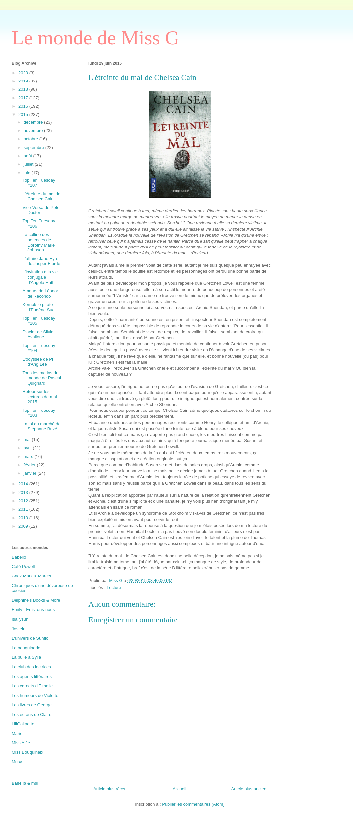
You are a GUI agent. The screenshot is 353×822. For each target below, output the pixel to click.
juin (28, 172)
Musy (17, 761)
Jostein (18, 628)
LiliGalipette (23, 723)
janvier (31, 473)
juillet (29, 164)
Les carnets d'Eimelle (32, 685)
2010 (23, 517)
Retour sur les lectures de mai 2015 (39, 396)
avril (28, 447)
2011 (23, 509)
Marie (17, 733)
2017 (23, 97)
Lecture (114, 587)
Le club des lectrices (31, 666)
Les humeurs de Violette (35, 695)
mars (29, 456)
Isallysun (20, 619)
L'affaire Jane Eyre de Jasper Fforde (41, 261)
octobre (31, 138)
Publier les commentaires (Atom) (193, 804)
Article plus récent (110, 788)
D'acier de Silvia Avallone (37, 334)
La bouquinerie (26, 647)
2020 (23, 72)
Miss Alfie (21, 742)
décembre (34, 122)
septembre (34, 147)
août (28, 155)
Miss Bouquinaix (27, 752)
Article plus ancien (249, 788)
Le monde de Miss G (95, 38)
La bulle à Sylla (26, 657)
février (30, 464)
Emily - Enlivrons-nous (33, 609)
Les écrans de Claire (31, 714)
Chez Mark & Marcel (31, 576)
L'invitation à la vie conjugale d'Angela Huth (40, 277)
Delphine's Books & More (36, 600)
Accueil (179, 788)
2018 (23, 89)
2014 (23, 483)
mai (28, 439)
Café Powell (23, 566)
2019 (23, 81)
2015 (23, 114)
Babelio (19, 557)
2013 (23, 492)
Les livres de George (32, 704)
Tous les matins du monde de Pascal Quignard (41, 378)
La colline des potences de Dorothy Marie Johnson (38, 242)
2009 (23, 526)
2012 (23, 500)
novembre (34, 130)
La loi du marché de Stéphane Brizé (41, 426)
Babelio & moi (25, 783)
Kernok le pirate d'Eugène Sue (38, 307)
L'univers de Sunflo (30, 638)
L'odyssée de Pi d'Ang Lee (37, 362)
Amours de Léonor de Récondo (40, 293)
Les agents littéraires (32, 676)
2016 (23, 106)
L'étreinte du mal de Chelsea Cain (41, 196)
